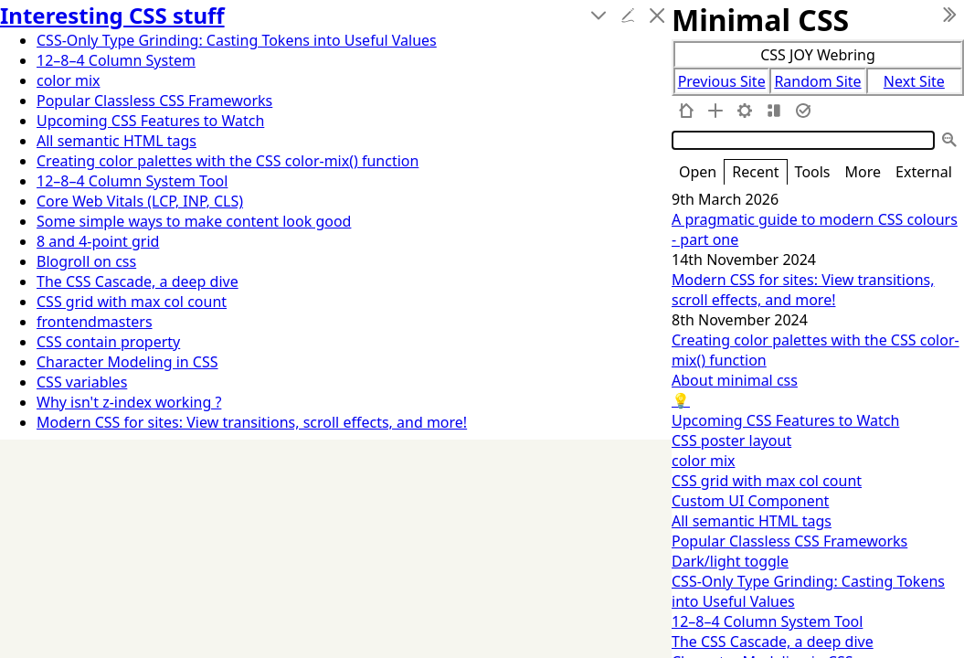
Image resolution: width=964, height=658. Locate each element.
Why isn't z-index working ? (129, 402)
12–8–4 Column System (116, 60)
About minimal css (735, 380)
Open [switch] (697, 172)
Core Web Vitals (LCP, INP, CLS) (140, 201)
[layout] (774, 110)
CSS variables (82, 382)
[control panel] (744, 110)
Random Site (817, 81)
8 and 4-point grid (98, 241)
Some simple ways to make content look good (194, 221)
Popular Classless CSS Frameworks (789, 541)
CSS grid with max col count (767, 481)
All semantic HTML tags (752, 521)
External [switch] (923, 172)
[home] (686, 110)
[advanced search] (949, 139)
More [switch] (863, 172)
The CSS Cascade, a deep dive (773, 641)
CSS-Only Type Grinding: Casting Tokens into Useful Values (237, 40)
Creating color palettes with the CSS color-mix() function (227, 161)
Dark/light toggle (730, 561)
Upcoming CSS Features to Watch (785, 420)
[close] (657, 15)
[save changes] (803, 110)
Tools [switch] (813, 172)
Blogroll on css (86, 261)
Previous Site (722, 81)
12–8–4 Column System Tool (767, 621)
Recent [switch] (755, 172)
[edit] (627, 15)
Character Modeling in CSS (127, 362)
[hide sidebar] (949, 14)
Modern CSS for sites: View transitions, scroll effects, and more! (803, 290)
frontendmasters (95, 322)
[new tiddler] (715, 110)
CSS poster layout (731, 440)
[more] (598, 15)
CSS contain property (108, 342)
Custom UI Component (750, 501)
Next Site (914, 81)
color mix (704, 461)
